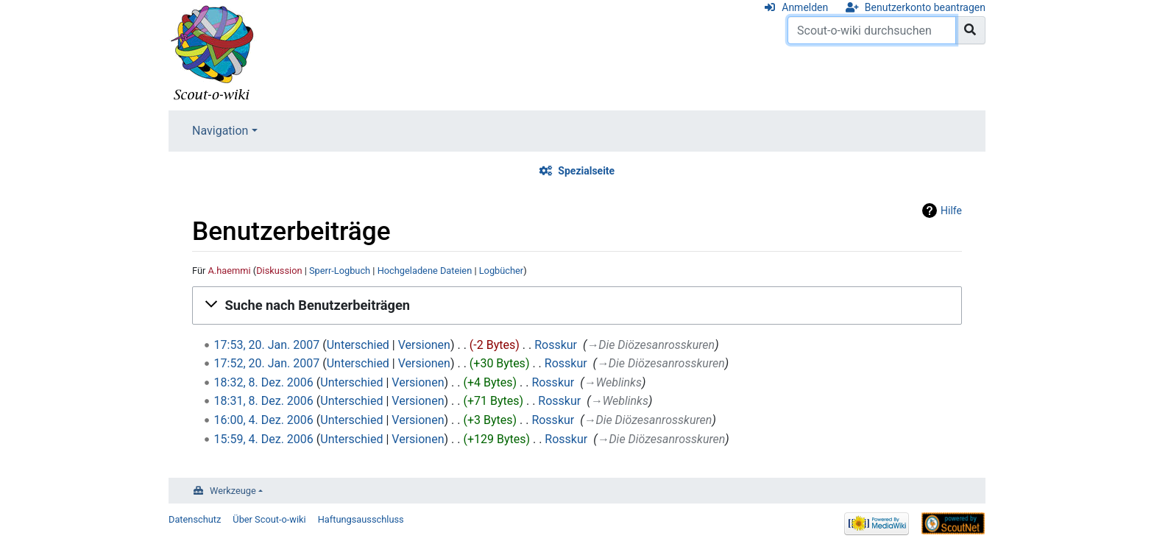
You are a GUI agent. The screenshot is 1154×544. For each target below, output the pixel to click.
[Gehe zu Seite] (970, 30)
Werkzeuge (233, 490)
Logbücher (501, 270)
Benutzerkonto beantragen (925, 7)
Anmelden (805, 7)
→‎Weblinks (612, 382)
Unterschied (358, 345)
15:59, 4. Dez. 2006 (264, 439)
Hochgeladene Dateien (425, 270)
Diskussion (279, 270)
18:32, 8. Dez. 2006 (264, 382)
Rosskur (555, 345)
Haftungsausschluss (361, 519)
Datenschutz (195, 519)
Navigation (220, 131)
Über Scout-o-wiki (269, 519)
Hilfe (951, 210)
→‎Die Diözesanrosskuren (651, 345)
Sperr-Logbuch (339, 270)
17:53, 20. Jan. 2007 (267, 345)
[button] (577, 305)
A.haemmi (229, 270)
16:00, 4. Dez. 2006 (264, 420)
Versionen (424, 345)
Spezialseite (586, 171)
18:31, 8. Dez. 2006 (264, 401)
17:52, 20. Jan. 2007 (267, 363)
